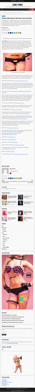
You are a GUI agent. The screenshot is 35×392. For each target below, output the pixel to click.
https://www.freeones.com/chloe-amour (9, 133)
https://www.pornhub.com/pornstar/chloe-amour (11, 134)
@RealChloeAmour (13, 136)
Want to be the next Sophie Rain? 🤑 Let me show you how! (17, 388)
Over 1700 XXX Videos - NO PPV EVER (18, 72)
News (3, 243)
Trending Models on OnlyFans (7, 382)
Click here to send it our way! (12, 343)
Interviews (4, 241)
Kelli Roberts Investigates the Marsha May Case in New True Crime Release (20, 219)
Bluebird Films (4, 385)
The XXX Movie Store (5, 384)
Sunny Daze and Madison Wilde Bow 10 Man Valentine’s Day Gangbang (4, 197)
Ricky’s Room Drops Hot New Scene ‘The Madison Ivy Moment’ (20, 203)
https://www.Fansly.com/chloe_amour (25, 113)
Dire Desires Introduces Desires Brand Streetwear (20, 197)
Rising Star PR (5, 27)
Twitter (4, 245)
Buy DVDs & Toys (4, 249)
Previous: (10, 181)
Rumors (4, 236)
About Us (22, 0)
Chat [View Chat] (31, 9)
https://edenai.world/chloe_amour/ (14, 127)
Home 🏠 (18, 0)
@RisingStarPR (13, 151)
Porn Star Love (4, 383)
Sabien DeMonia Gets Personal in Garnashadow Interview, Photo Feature (12, 322)
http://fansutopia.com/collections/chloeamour (23, 80)
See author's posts (14, 171)
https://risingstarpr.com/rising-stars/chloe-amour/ (22, 154)
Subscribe (4, 334)
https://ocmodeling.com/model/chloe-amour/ (10, 148)
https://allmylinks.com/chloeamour (20, 144)
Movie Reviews (5, 240)
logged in (7, 188)
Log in (3, 349)
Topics (3, 233)
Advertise (4, 229)
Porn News (3, 16)
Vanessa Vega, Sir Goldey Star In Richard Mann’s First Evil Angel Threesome (20, 213)
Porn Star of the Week (6, 238)
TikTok (24, 102)
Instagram (19, 102)
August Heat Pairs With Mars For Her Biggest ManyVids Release (4, 219)
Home (3, 226)
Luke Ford (17, 4)
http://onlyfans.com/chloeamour (18, 109)
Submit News (5, 231)
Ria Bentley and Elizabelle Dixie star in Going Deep (4, 213)
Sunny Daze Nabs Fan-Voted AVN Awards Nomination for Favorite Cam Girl (4, 203)
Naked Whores (4, 380)
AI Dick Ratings (4, 379)
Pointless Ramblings (6, 247)
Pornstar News (5, 234)
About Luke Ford (4, 228)
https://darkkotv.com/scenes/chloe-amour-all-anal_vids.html (20, 118)
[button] (2, 9)
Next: (25, 181)
